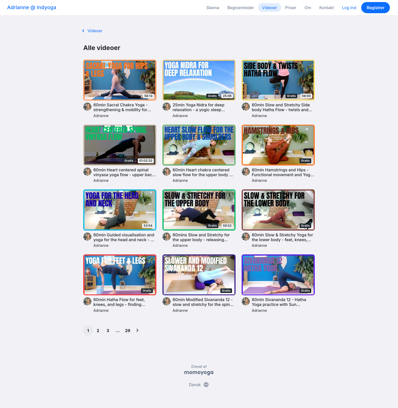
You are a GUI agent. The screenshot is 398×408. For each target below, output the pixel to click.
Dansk (199, 385)
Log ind (349, 7)
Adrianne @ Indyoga (31, 7)
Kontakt (326, 7)
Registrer (376, 7)
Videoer (269, 7)
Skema (212, 7)
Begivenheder (240, 7)
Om (308, 7)
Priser (290, 7)
